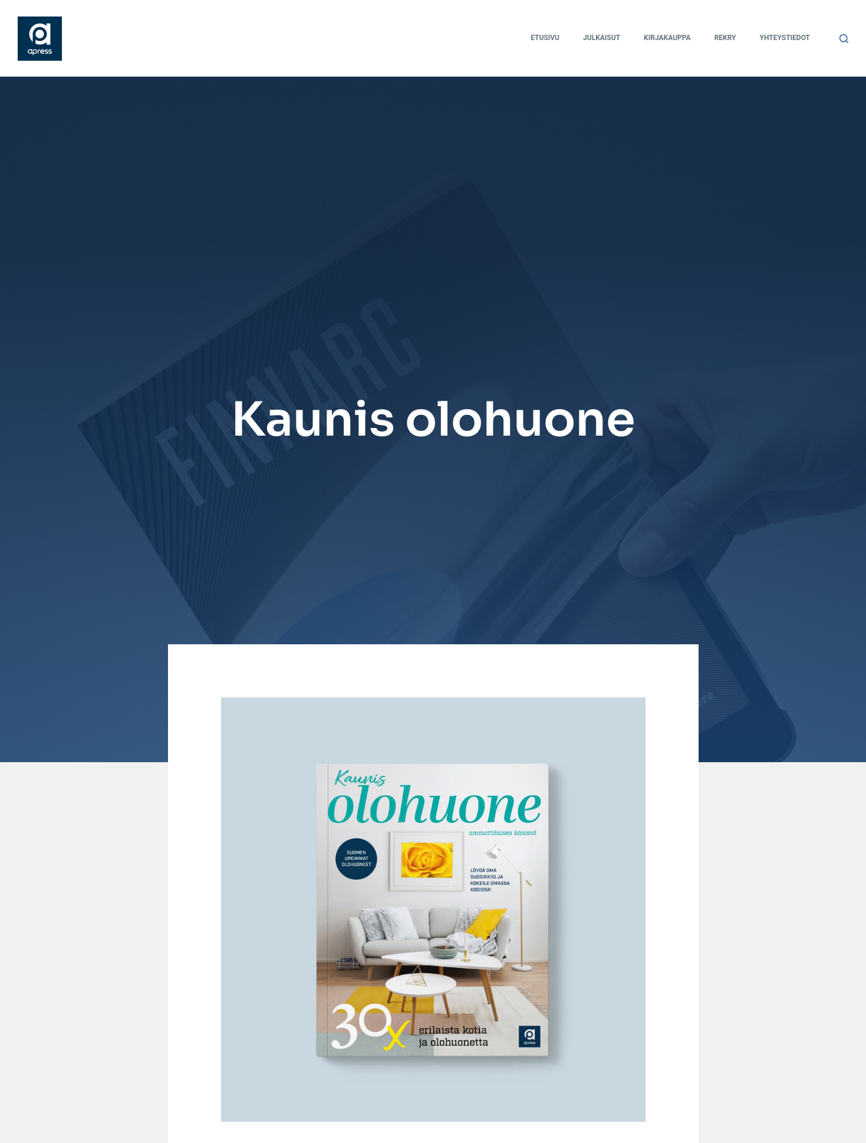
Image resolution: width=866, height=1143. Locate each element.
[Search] (843, 38)
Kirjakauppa (667, 38)
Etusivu (545, 38)
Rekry (725, 38)
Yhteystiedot (785, 38)
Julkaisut (601, 38)
